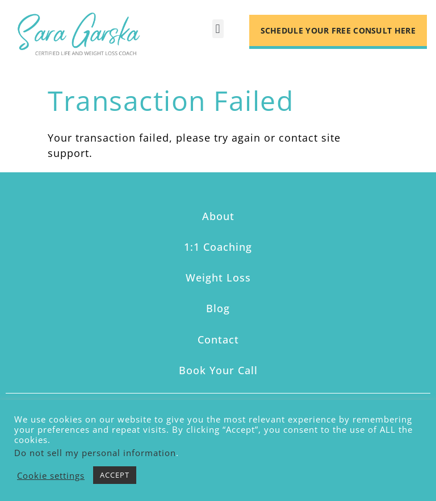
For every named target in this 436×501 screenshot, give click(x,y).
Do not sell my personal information (95, 452)
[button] (218, 28)
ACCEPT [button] (114, 475)
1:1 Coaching (218, 247)
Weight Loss (218, 277)
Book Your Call (218, 370)
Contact (218, 339)
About (218, 216)
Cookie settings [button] (51, 475)
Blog (218, 308)
